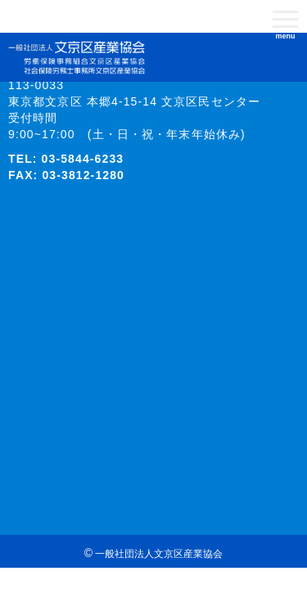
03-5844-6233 (83, 158)
